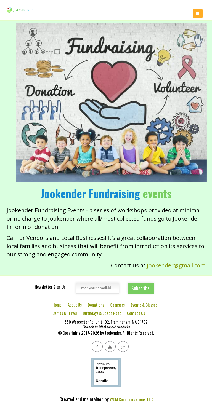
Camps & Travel (64, 313)
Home (57, 305)
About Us (75, 305)
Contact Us (136, 313)
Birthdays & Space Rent (102, 313)
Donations (96, 305)
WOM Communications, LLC (131, 399)
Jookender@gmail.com (176, 265)
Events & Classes (144, 305)
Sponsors (117, 305)
